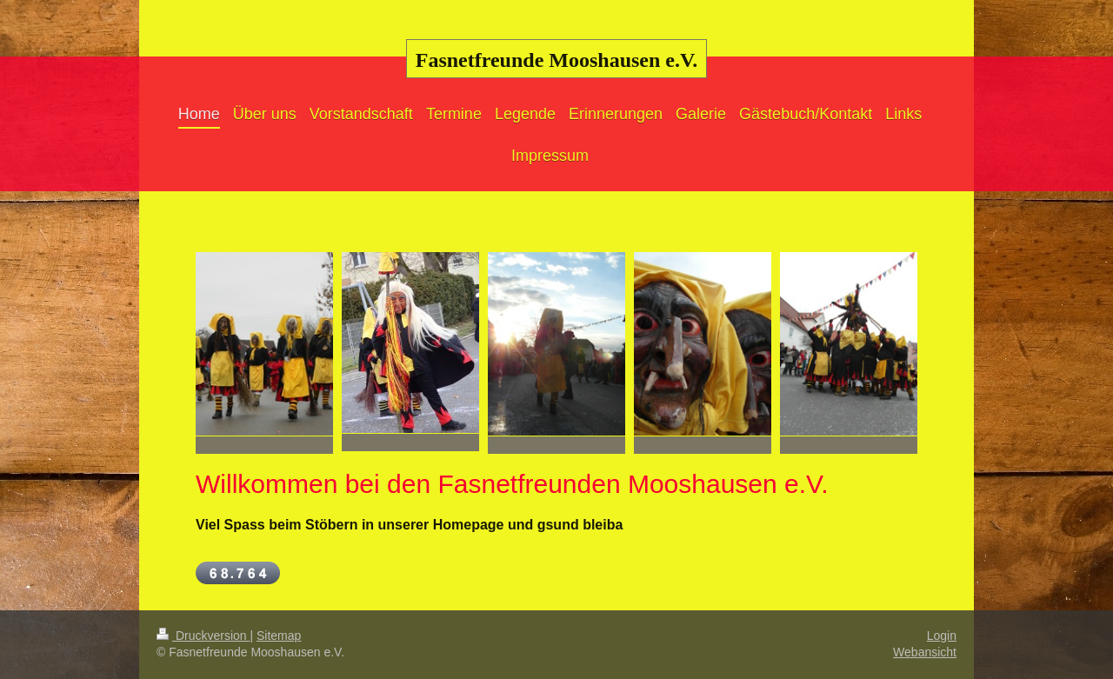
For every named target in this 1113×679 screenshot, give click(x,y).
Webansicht (924, 652)
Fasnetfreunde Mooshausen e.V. (556, 60)
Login (941, 635)
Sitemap (279, 635)
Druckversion (203, 635)
